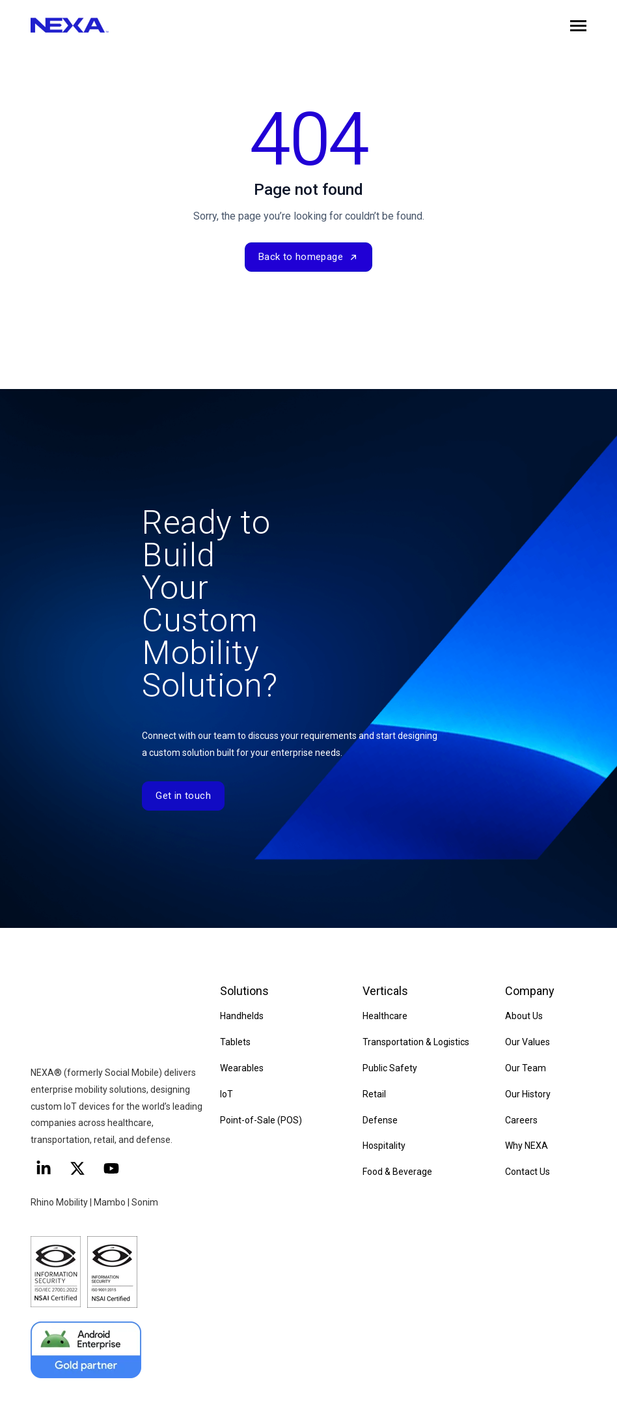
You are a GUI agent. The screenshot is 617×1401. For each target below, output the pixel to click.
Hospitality (384, 1146)
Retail (374, 1094)
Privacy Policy (372, 1379)
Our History (528, 1094)
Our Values (527, 1042)
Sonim (144, 1149)
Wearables (242, 1068)
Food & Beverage (397, 1171)
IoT (226, 1094)
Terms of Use (439, 1379)
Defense (380, 1120)
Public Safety (390, 1068)
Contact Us (527, 1171)
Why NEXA (526, 1146)
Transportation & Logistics (416, 1042)
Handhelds (242, 1016)
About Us (524, 1016)
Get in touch (183, 796)
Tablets (235, 1042)
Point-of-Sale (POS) (261, 1120)
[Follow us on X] (77, 1115)
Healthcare (385, 1016)
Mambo (111, 1149)
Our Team (525, 1068)
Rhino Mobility (59, 1149)
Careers (521, 1120)
